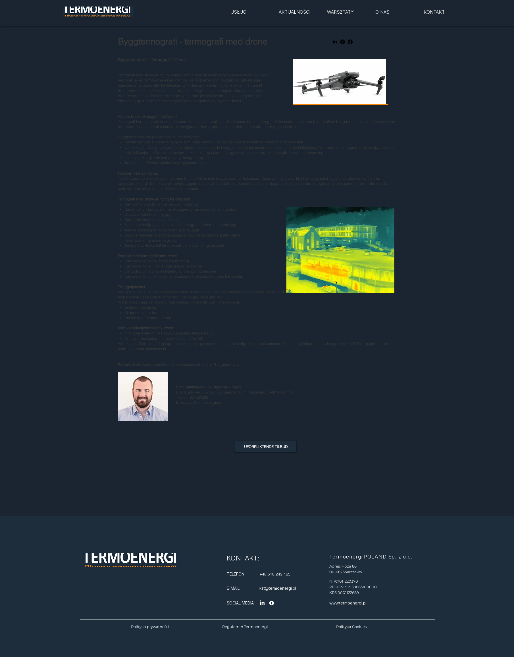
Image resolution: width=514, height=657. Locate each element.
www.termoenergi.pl (348, 602)
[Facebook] (350, 41)
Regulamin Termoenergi (245, 626)
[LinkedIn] (334, 41)
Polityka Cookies (351, 626)
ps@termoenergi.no (205, 402)
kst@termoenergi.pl (277, 588)
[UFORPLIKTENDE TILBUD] (265, 446)
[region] (253, 16)
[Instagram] (342, 41)
